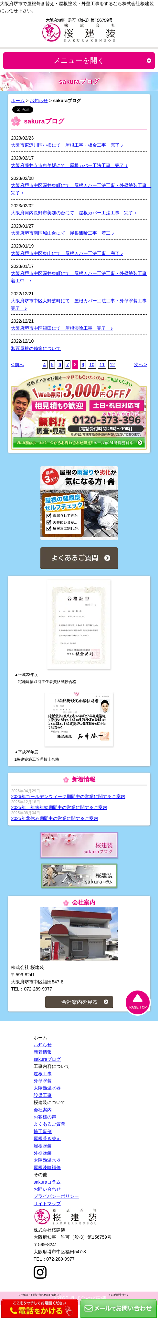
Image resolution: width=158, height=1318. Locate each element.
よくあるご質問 (49, 1124)
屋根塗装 (43, 1145)
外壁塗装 (43, 1080)
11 (102, 364)
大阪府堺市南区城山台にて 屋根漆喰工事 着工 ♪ (62, 233)
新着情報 (43, 1052)
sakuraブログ (47, 1059)
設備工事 (43, 1095)
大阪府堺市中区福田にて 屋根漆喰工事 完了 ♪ (62, 328)
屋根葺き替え (47, 1138)
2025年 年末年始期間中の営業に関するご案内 (59, 807)
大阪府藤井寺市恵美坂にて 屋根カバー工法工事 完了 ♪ (69, 165)
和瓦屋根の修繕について (36, 348)
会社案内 (43, 1109)
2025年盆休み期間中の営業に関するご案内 (54, 818)
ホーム (18, 100)
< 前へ (17, 364)
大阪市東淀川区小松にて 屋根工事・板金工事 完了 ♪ (67, 145)
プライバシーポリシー (56, 1196)
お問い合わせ (47, 1189)
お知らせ (39, 100)
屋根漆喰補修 (47, 1167)
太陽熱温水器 (47, 1087)
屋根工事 (43, 1073)
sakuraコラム (47, 1182)
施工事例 (43, 1131)
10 (92, 364)
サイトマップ (47, 1203)
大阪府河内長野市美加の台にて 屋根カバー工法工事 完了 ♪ (74, 212)
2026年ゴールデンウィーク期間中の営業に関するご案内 (68, 796)
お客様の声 (45, 1116)
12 (112, 364)
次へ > (140, 364)
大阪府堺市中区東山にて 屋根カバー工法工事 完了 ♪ (67, 253)
